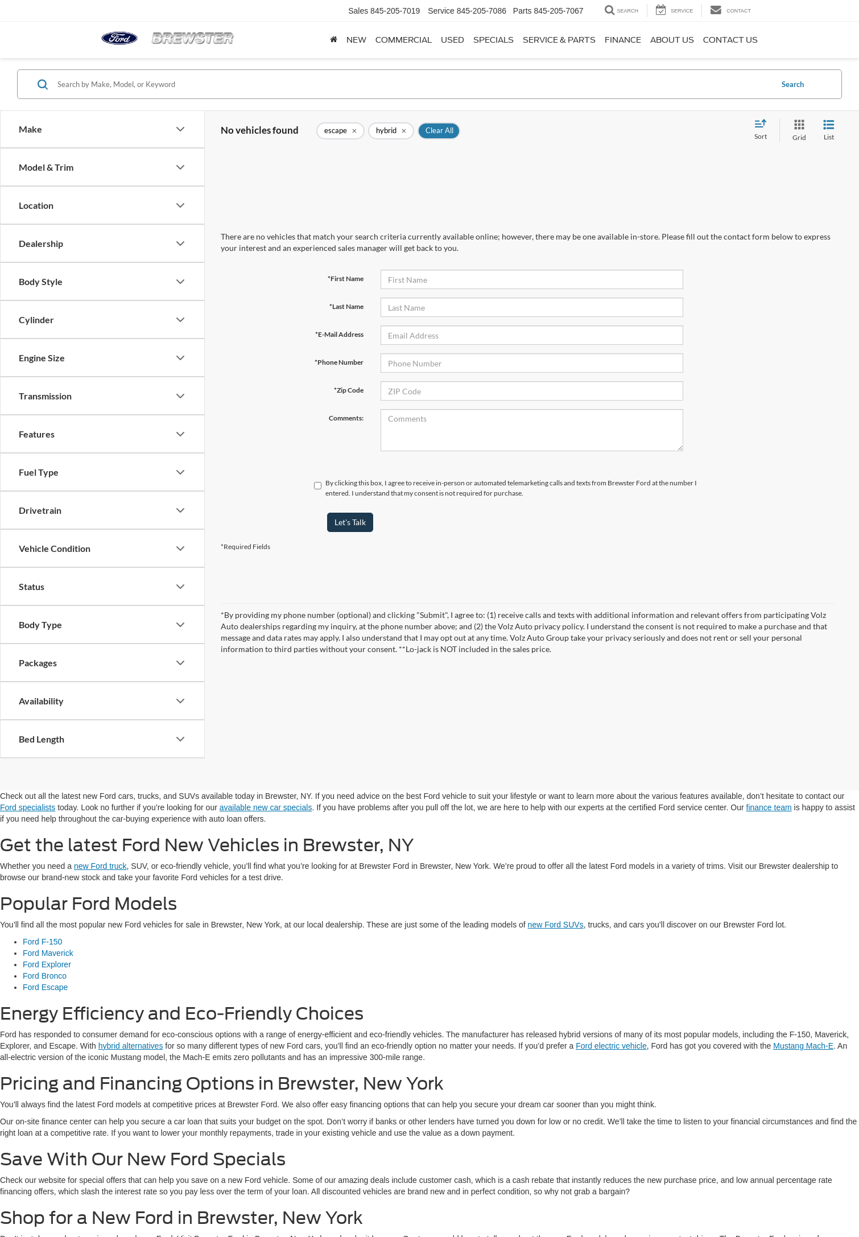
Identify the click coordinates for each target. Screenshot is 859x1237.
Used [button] (452, 39)
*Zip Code (349, 390)
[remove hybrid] (391, 130)
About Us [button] (672, 39)
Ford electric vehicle (611, 1045)
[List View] (829, 130)
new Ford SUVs (556, 924)
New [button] (356, 39)
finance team (769, 807)
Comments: (346, 418)
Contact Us (730, 39)
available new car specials (266, 807)
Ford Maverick (48, 953)
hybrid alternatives (130, 1045)
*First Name (346, 278)
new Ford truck (100, 866)
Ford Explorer (47, 964)
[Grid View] (797, 130)
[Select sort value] (764, 130)
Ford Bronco (45, 975)
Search (793, 84)
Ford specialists (27, 807)
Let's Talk (350, 522)
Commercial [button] (403, 39)
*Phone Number (339, 362)
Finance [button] (623, 39)
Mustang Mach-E (803, 1045)
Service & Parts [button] (559, 39)
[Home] (333, 40)
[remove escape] (340, 130)
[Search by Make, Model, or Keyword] (413, 84)
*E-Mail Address (339, 334)
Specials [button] (493, 39)
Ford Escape (45, 987)
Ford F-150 (42, 941)
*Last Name (346, 306)
